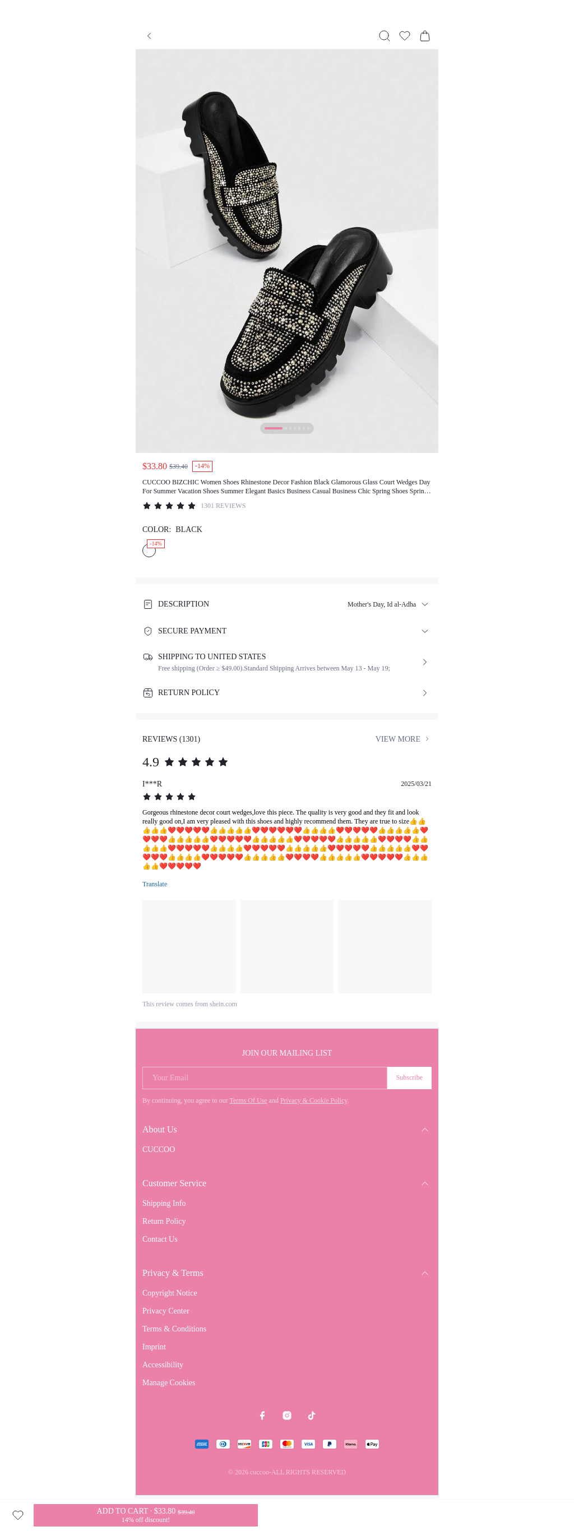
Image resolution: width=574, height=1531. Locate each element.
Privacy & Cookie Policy (314, 1100)
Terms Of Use (248, 1100)
